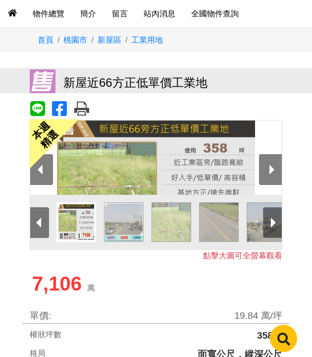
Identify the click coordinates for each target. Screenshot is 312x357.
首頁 (45, 40)
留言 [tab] (120, 13)
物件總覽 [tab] (48, 13)
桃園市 (75, 40)
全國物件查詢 (215, 13)
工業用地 (147, 40)
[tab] (12, 14)
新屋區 (109, 40)
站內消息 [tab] (159, 13)
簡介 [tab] (88, 13)
